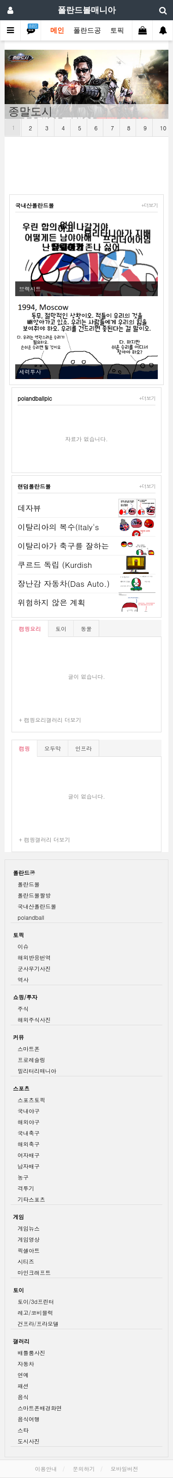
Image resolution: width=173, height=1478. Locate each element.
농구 (23, 1177)
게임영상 (29, 1239)
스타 (23, 1430)
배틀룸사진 (31, 1352)
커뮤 (18, 1037)
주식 (23, 1008)
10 (163, 128)
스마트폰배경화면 (40, 1408)
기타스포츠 (31, 1199)
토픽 (117, 30)
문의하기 (84, 1468)
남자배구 (29, 1166)
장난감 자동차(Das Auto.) (64, 583)
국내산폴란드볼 (34, 205)
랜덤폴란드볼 (34, 486)
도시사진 (29, 1441)
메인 (57, 30)
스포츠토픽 (31, 1100)
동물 (86, 628)
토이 (60, 628)
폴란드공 (87, 30)
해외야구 (29, 1122)
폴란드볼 (29, 884)
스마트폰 (29, 1048)
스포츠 (21, 1088)
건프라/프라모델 (38, 1323)
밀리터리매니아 (37, 1071)
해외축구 (29, 1144)
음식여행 (29, 1419)
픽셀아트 (29, 1250)
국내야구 (29, 1111)
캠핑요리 (30, 628)
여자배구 (29, 1155)
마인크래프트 (34, 1272)
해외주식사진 (34, 1019)
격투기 (26, 1188)
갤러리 (21, 1341)
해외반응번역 (34, 957)
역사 (23, 979)
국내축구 (29, 1133)
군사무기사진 (34, 968)
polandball (31, 917)
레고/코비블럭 (35, 1312)
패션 (23, 1386)
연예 (23, 1375)
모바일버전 (124, 1468)
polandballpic (35, 398)
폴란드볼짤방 (34, 895)
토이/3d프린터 (36, 1301)
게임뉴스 (29, 1228)
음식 (23, 1397)
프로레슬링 (31, 1059)
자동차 (26, 1363)
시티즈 (26, 1261)
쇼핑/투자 (25, 997)
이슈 (23, 946)
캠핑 (24, 748)
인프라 (83, 748)
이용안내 (46, 1468)
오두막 (52, 748)
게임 (18, 1217)
